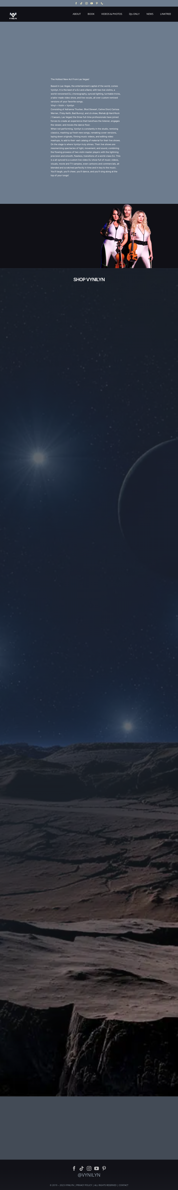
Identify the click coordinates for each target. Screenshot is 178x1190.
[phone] (102, 3)
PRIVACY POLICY (84, 1185)
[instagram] (86, 3)
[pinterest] (97, 3)
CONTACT (123, 1185)
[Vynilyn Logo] (13, 9)
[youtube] (92, 3)
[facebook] (76, 3)
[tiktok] (81, 3)
